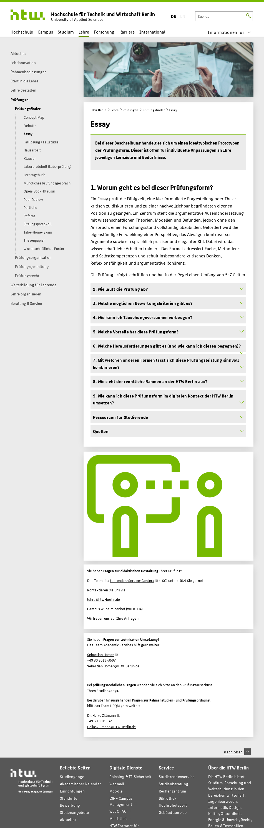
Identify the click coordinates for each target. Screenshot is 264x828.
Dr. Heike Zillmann (101, 715)
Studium (66, 31)
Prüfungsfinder (153, 109)
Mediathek (118, 818)
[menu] (229, 32)
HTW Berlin (98, 109)
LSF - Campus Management (121, 801)
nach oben (237, 752)
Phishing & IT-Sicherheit (130, 776)
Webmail (116, 784)
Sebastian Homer (100, 654)
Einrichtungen (72, 791)
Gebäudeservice (173, 812)
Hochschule (22, 31)
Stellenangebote (74, 812)
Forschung (104, 31)
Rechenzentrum (172, 791)
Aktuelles (68, 819)
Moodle (116, 791)
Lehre (84, 31)
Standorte (68, 798)
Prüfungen (130, 109)
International (152, 31)
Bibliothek (168, 798)
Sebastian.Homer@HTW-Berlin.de (113, 666)
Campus (45, 31)
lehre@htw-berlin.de (103, 599)
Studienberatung (173, 784)
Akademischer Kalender (80, 784)
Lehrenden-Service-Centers (132, 580)
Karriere (127, 31)
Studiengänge (72, 776)
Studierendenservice (177, 776)
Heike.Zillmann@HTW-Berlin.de (111, 727)
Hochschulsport (173, 805)
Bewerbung (70, 805)
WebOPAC (117, 811)
